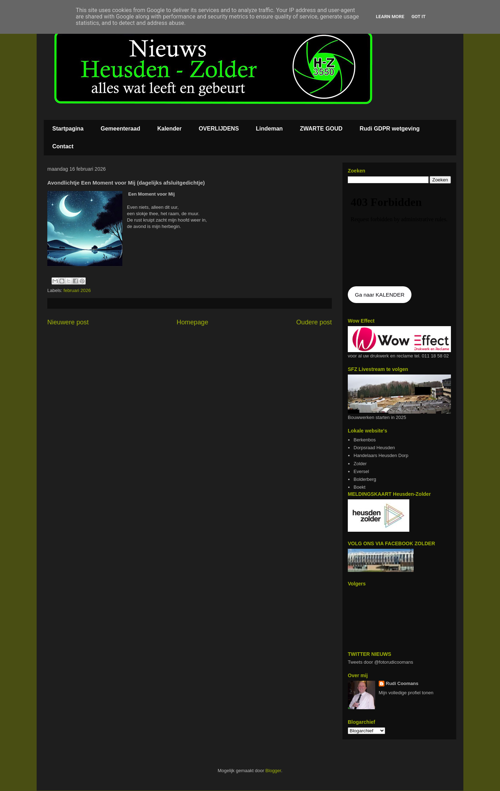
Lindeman (269, 129)
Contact (63, 146)
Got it (418, 16)
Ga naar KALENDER (379, 295)
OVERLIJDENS (219, 129)
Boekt (359, 487)
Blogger (273, 770)
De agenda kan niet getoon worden (399, 235)
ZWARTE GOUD (321, 129)
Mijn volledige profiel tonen (406, 692)
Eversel (361, 471)
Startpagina (68, 129)
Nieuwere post (68, 322)
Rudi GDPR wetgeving (390, 129)
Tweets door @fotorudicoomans (380, 662)
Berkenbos (364, 439)
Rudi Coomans (402, 683)
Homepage (192, 322)
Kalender (169, 129)
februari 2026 (77, 290)
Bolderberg (364, 479)
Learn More (390, 16)
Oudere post (314, 322)
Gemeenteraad (120, 129)
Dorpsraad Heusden (374, 447)
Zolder (360, 463)
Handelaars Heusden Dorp (380, 455)
